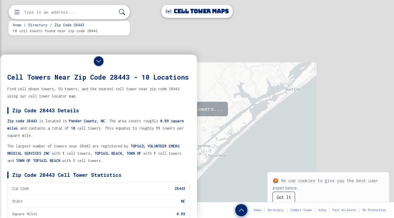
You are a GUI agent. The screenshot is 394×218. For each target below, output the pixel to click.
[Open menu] (17, 12)
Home (17, 24)
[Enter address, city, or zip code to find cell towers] (69, 12)
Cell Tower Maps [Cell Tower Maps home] (197, 11)
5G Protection (374, 210)
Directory (37, 24)
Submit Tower (301, 210)
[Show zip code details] (241, 210)
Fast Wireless (344, 210)
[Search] (122, 12)
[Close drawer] (99, 61)
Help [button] (322, 210)
